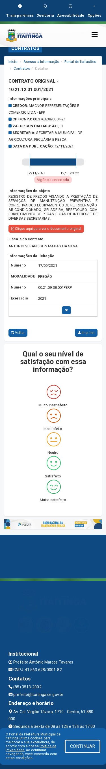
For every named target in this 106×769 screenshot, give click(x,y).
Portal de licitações (80, 62)
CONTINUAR (82, 746)
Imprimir (86, 333)
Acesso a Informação (41, 62)
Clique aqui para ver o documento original (46, 229)
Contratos (22, 68)
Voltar (18, 333)
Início (13, 62)
